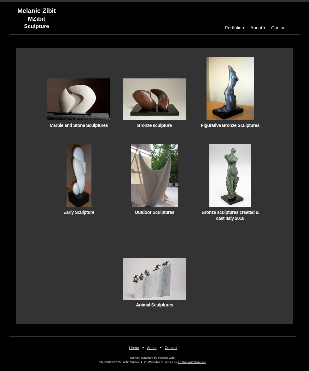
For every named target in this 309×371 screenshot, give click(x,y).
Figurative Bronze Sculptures (230, 125)
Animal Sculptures (154, 304)
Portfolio (233, 27)
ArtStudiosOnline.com (192, 362)
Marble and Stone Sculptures (79, 125)
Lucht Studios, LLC (133, 362)
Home (134, 348)
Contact (279, 27)
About (256, 27)
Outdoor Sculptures (154, 212)
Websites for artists (160, 362)
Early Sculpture (78, 212)
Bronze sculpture (154, 125)
